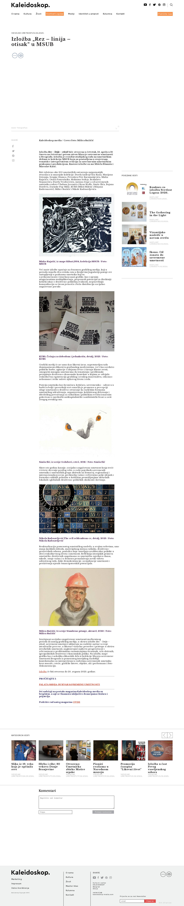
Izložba (43, 671)
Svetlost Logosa (54, 13)
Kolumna (107, 13)
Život (38, 13)
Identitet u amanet (89, 13)
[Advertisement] (142, 128)
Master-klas (72, 886)
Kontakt (120, 13)
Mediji (71, 13)
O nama (15, 13)
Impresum (16, 883)
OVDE (76, 702)
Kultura (27, 13)
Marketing (16, 879)
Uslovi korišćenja (20, 888)
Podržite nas (165, 14)
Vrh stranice (165, 903)
